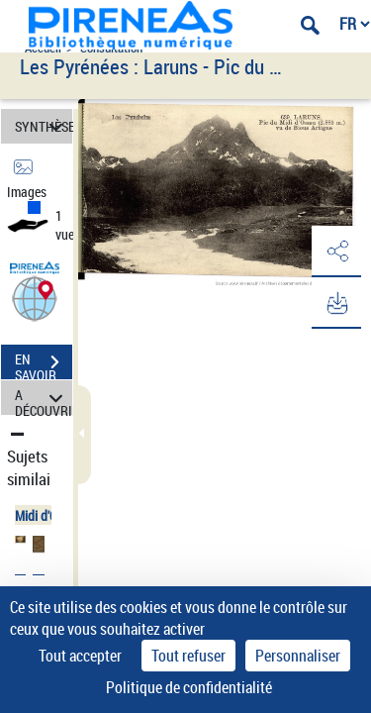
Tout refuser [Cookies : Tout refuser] (188, 655)
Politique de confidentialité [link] (189, 687)
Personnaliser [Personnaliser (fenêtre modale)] (297, 655)
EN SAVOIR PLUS (43, 364)
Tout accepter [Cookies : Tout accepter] (80, 655)
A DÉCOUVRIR (43, 397)
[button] (34, 297)
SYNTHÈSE (43, 126)
